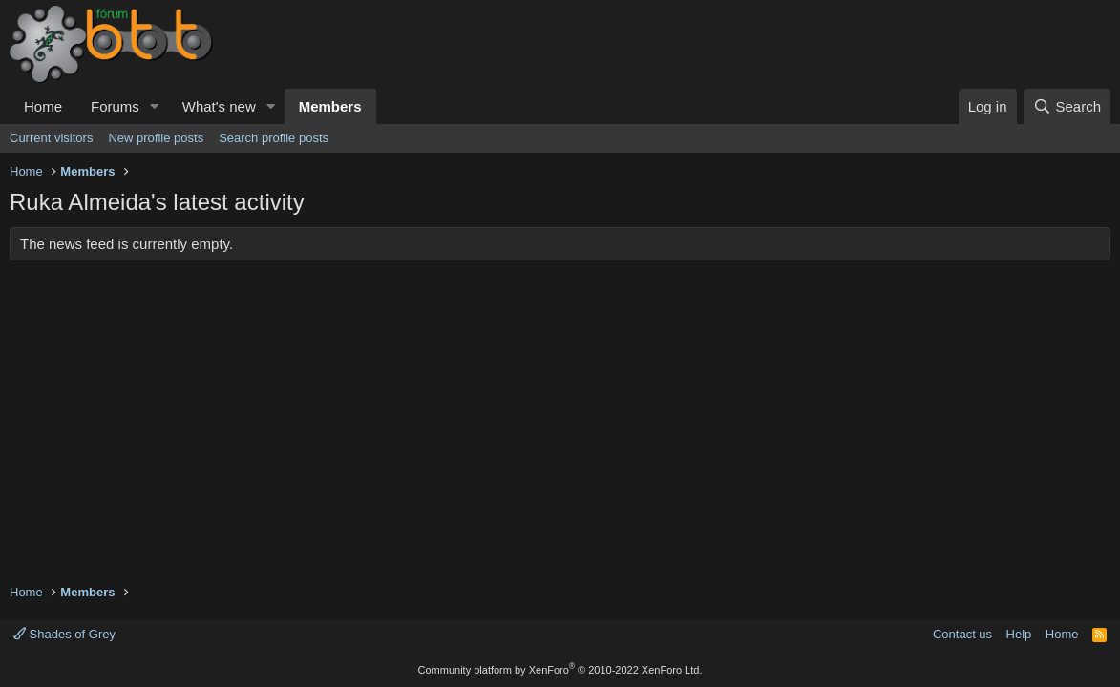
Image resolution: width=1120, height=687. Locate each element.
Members (330, 106)
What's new (219, 106)
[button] (154, 106)
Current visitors (51, 138)
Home (43, 106)
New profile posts (155, 138)
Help (1019, 634)
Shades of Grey (64, 634)
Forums (115, 106)
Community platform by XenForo (560, 670)
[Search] (1067, 106)
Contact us (962, 634)
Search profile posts (273, 138)
